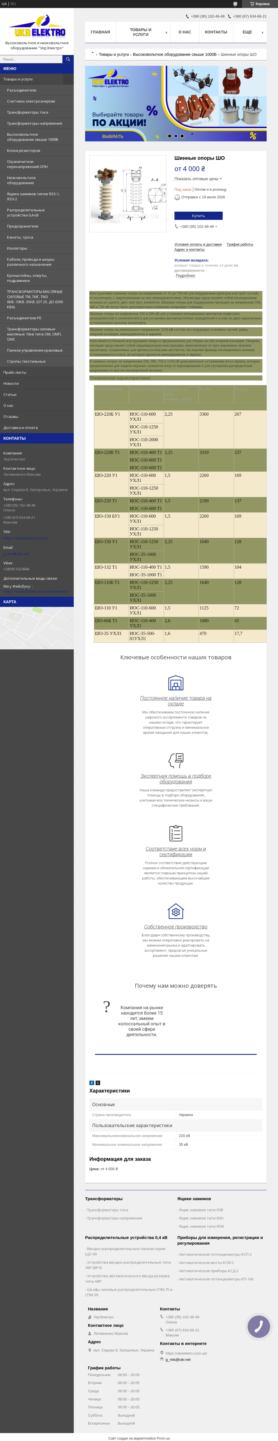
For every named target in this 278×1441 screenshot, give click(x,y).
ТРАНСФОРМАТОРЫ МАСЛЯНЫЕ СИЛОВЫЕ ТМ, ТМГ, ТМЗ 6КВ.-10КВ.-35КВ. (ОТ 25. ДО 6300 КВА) (35, 299)
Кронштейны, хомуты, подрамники (27, 278)
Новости (11, 383)
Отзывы (10, 416)
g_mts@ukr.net (16, 553)
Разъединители (21, 90)
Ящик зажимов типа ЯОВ (201, 1226)
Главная (100, 32)
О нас (8, 405)
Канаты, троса (20, 237)
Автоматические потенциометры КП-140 (216, 1278)
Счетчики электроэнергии (31, 101)
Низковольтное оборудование (21, 180)
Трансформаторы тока (27, 112)
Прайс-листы (14, 372)
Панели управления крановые (35, 350)
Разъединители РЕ (24, 317)
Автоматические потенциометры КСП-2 (215, 1254)
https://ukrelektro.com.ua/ (26, 538)
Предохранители (22, 226)
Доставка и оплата (20, 427)
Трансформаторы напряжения (34, 123)
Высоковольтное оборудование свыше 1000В (32, 137)
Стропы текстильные (26, 361)
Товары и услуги (18, 79)
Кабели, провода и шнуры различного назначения (30, 262)
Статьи (9, 394)
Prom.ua (163, 1438)
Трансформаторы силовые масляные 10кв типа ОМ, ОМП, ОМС (34, 334)
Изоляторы (17, 248)
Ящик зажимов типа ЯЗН (201, 1218)
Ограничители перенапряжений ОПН (27, 164)
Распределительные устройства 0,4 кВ (26, 212)
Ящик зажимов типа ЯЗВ (201, 1209)
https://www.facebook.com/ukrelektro (36, 591)
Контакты (216, 32)
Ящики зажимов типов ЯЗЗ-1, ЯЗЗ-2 (33, 196)
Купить (198, 215)
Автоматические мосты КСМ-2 (206, 1262)
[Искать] (68, 59)
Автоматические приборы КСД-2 (208, 1270)
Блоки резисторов (23, 150)
